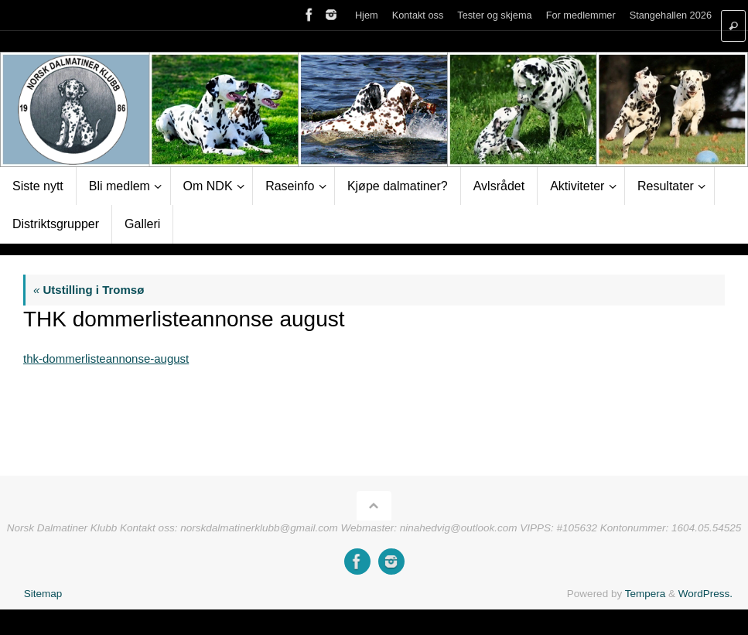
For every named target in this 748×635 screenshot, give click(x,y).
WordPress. (705, 593)
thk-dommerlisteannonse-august (106, 358)
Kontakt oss (418, 15)
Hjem (366, 15)
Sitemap (43, 593)
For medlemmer (581, 15)
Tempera (645, 593)
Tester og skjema (494, 15)
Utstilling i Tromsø (88, 289)
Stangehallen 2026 (671, 15)
